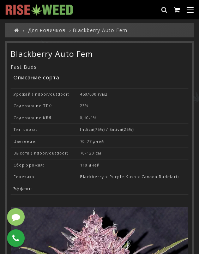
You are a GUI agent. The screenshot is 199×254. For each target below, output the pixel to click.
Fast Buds (24, 67)
